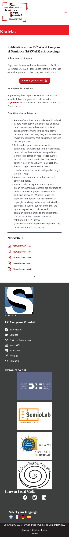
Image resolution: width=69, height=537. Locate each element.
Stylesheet (13, 102)
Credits (34, 533)
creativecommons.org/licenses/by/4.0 (34, 223)
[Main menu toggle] (66, 12)
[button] (25, 497)
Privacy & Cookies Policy (34, 529)
